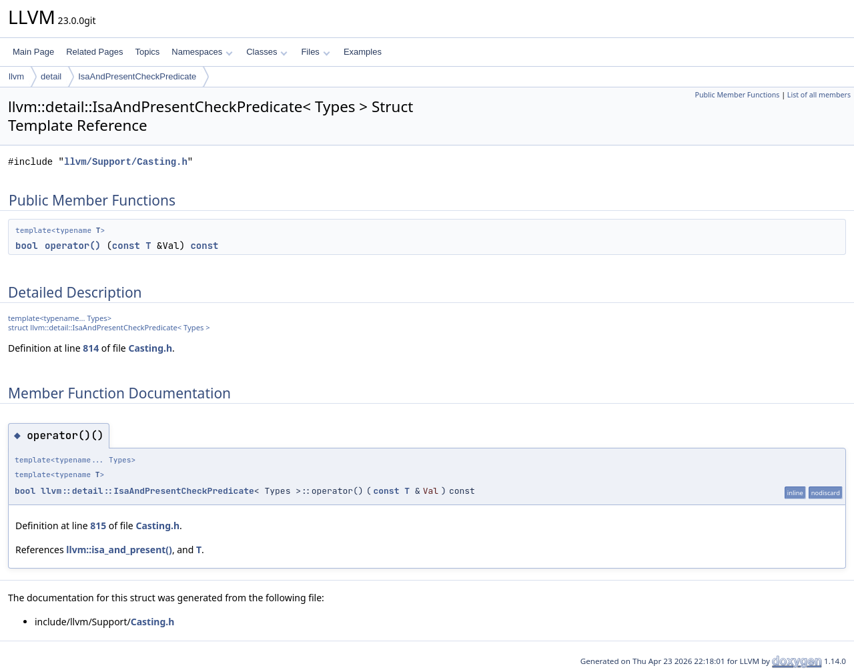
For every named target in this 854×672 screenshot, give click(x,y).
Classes (267, 52)
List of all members (819, 94)
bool (26, 246)
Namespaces (201, 52)
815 (98, 525)
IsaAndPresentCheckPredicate (137, 76)
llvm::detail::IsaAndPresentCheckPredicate (147, 490)
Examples (363, 52)
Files (315, 52)
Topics (147, 52)
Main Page (33, 52)
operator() (73, 246)
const (126, 246)
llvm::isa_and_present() (119, 549)
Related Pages (94, 52)
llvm (16, 76)
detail (51, 76)
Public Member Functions (737, 94)
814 (91, 348)
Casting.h (150, 348)
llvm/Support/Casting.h (125, 161)
